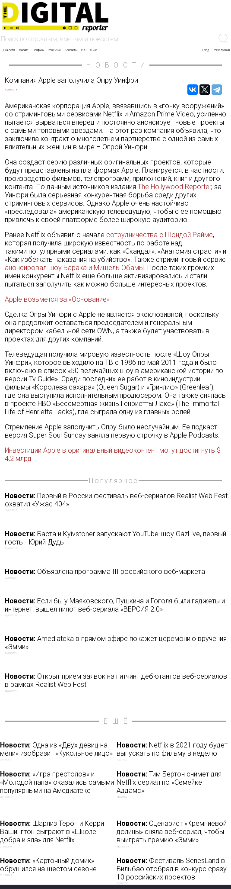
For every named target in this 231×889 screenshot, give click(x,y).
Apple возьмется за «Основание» (57, 299)
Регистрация (221, 50)
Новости (9, 50)
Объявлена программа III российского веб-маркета (117, 573)
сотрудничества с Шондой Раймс (159, 235)
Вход (206, 50)
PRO (83, 50)
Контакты (71, 50)
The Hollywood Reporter (174, 187)
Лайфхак (38, 50)
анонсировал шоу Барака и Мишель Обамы (74, 268)
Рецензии (54, 50)
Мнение (23, 50)
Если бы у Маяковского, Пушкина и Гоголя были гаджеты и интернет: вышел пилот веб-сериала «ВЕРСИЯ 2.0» (117, 607)
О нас (94, 50)
